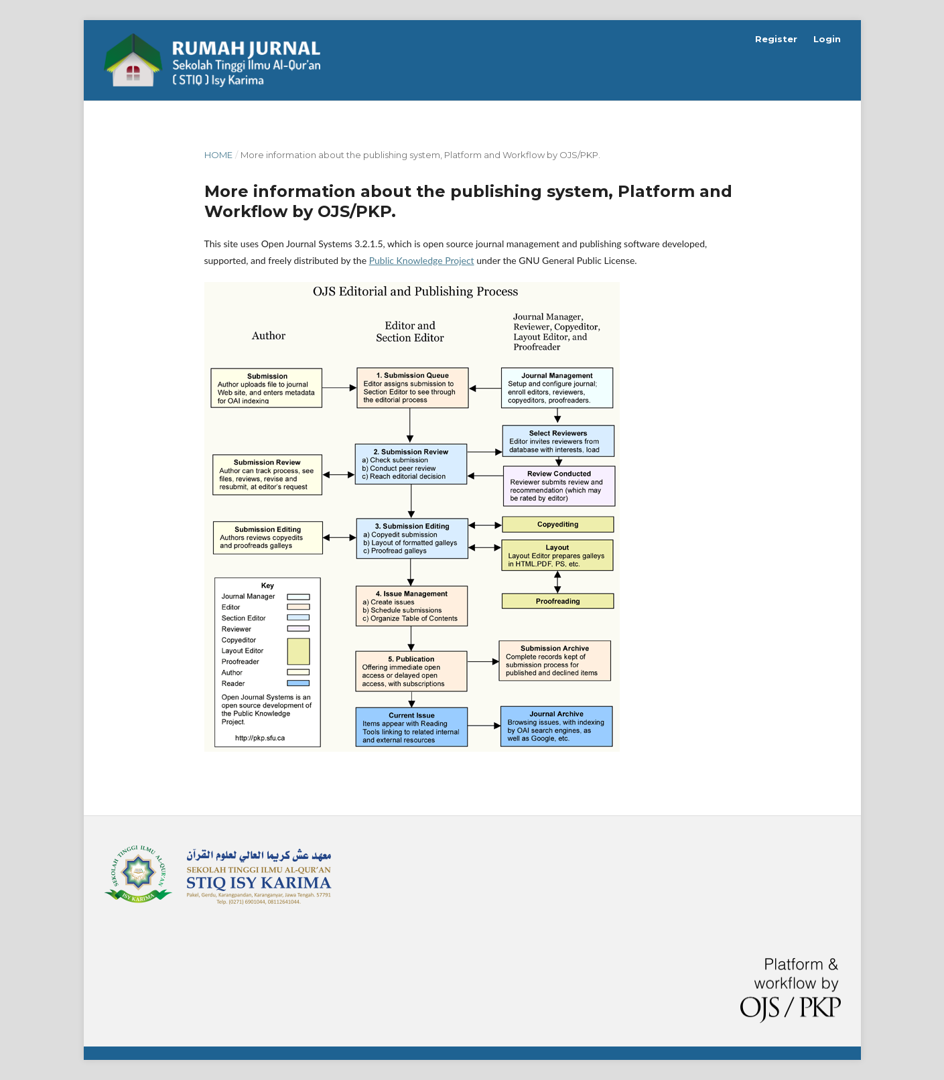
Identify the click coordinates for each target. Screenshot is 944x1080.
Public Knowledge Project (421, 260)
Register (776, 38)
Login (827, 38)
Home (218, 154)
